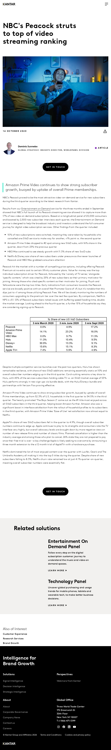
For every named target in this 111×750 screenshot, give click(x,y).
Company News (11, 718)
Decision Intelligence (14, 686)
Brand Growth (11, 643)
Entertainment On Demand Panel (68, 544)
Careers (7, 728)
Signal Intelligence (13, 681)
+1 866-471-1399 (66, 721)
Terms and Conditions (50, 735)
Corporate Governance (15, 712)
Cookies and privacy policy (78, 735)
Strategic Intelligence (14, 692)
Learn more (56, 571)
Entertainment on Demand (36, 209)
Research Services (13, 639)
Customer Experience (15, 634)
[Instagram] (58, 727)
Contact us (9, 723)
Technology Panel (67, 581)
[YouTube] (69, 727)
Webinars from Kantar (69, 681)
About (6, 707)
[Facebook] (64, 727)
